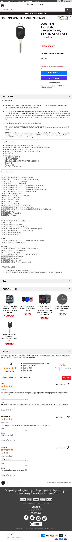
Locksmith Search (27, 113)
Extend (50, 494)
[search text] (32, 10)
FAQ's (57, 494)
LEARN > (37, 524)
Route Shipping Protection (53, 492)
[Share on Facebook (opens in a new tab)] (7, 410)
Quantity (44, 58)
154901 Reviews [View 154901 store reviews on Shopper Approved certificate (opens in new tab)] (12, 371)
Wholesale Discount (12, 490)
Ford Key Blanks (15, 18)
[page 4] (16, 482)
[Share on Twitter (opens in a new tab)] (11, 410)
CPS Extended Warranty (21, 494)
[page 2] (7, 482)
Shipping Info (37, 492)
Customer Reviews (59, 490)
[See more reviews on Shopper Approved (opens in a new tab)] (14, 410)
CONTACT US (10, 1)
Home (3, 18)
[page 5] (20, 482)
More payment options (54, 82)
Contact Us (27, 492)
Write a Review (66, 378)
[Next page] (24, 482)
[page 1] (3, 483)
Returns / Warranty (39, 494)
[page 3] (11, 482)
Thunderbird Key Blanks (34, 18)
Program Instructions (43, 490)
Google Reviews (15, 492)
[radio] (36, 363)
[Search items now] (68, 10)
